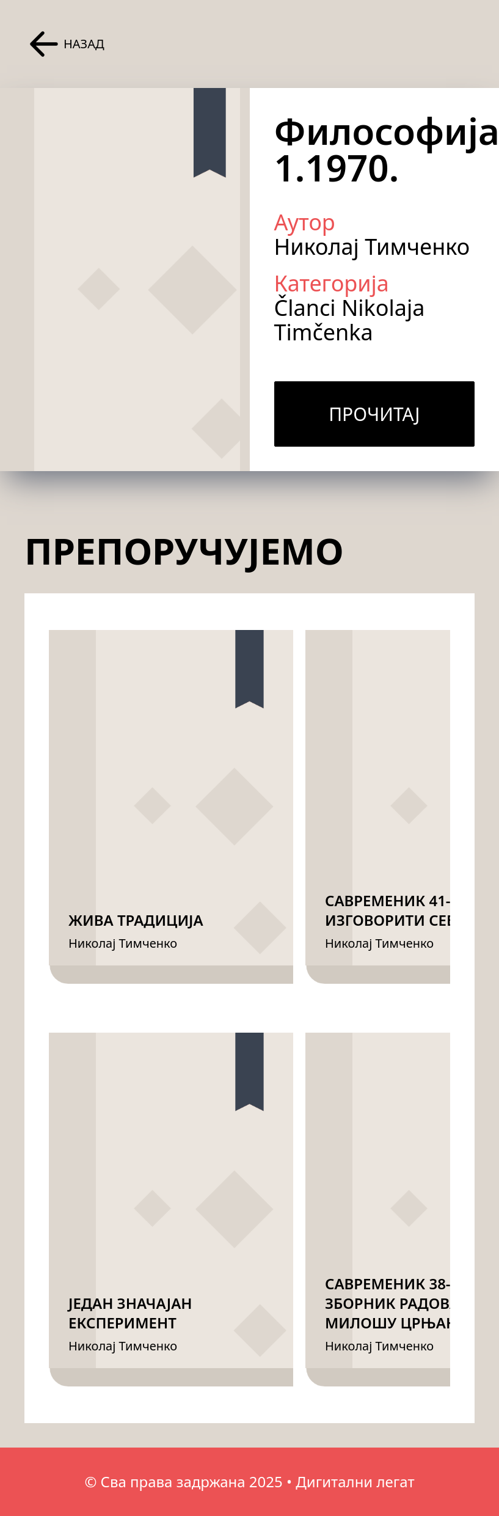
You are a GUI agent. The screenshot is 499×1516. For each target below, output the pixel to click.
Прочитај (374, 414)
